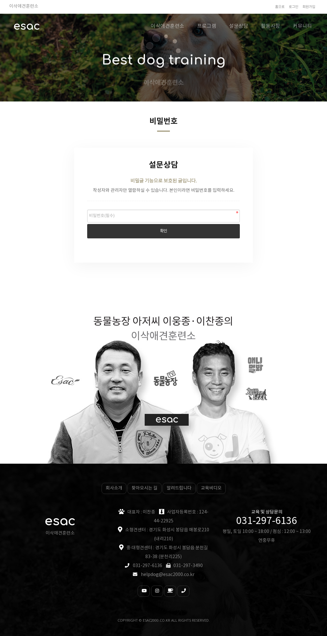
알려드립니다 (179, 488)
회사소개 (114, 488)
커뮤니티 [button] (302, 26)
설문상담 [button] (238, 26)
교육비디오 (211, 488)
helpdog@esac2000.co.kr (167, 574)
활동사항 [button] (270, 26)
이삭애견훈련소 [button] (167, 26)
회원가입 (308, 7)
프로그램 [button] (206, 26)
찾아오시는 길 (144, 488)
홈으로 (280, 7)
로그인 (293, 7)
